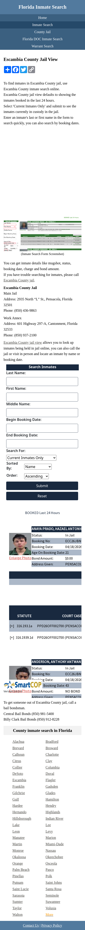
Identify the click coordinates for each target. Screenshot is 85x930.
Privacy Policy (51, 925)
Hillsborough (21, 818)
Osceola (51, 863)
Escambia (19, 780)
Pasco (49, 870)
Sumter (17, 902)
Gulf (15, 799)
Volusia (50, 908)
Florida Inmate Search (42, 7)
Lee (48, 825)
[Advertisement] (42, 170)
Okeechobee (54, 857)
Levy (49, 831)
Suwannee (52, 902)
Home (42, 18)
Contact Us (31, 925)
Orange (17, 863)
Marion (50, 838)
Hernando (19, 812)
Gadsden (51, 786)
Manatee (18, 838)
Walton (17, 914)
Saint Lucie (20, 889)
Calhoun (18, 754)
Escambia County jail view (23, 342)
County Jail (42, 32)
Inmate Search (42, 25)
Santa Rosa (53, 889)
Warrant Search (42, 46)
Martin (17, 844)
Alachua (18, 741)
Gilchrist (18, 793)
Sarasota (18, 895)
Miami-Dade (54, 844)
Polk (48, 876)
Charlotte (52, 754)
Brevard (18, 748)
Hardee (17, 805)
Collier (17, 767)
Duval (49, 773)
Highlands (52, 812)
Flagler (50, 780)
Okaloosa (19, 857)
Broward (51, 748)
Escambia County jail (19, 280)
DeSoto (17, 773)
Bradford (51, 741)
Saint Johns (53, 882)
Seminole (52, 895)
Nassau (50, 850)
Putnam (17, 882)
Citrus (16, 761)
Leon (16, 831)
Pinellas (18, 876)
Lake (16, 825)
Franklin (18, 786)
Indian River (54, 818)
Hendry (50, 805)
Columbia (52, 767)
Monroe (18, 850)
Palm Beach (21, 870)
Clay (48, 761)
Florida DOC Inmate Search (43, 39)
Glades (50, 793)
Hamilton (52, 799)
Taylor (17, 908)
